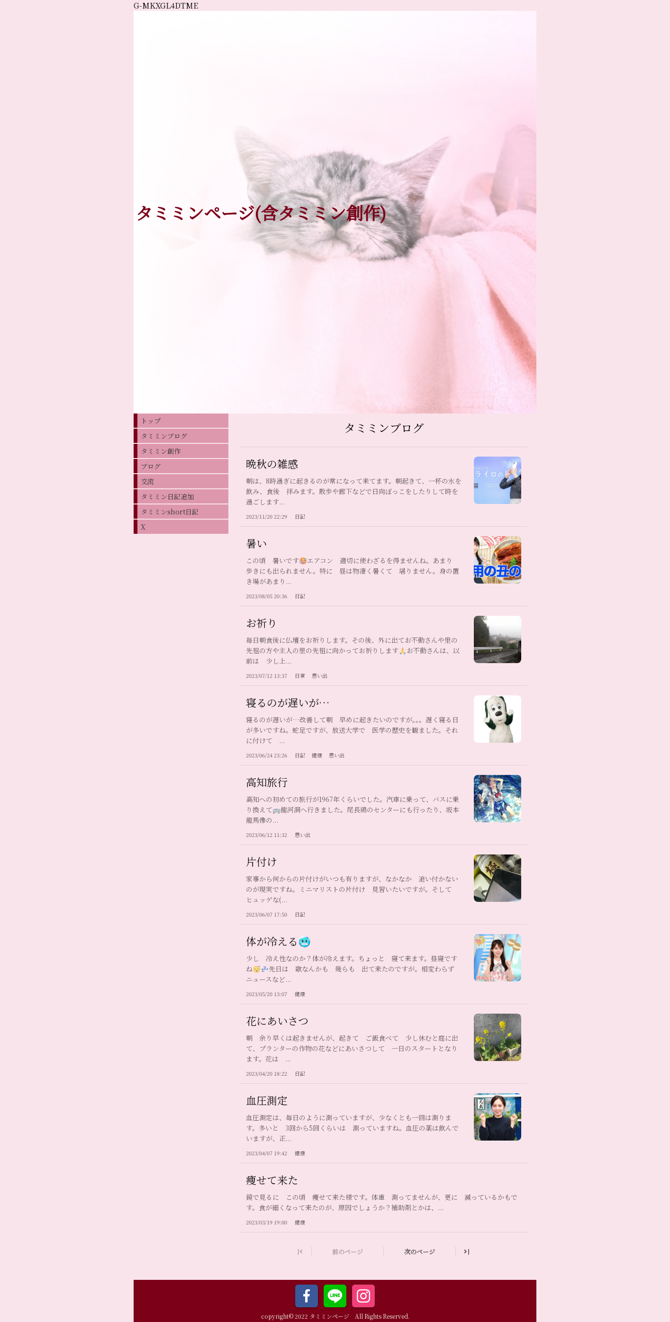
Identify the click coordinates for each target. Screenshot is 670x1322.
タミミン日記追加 (167, 496)
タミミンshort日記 (170, 511)
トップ (151, 420)
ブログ (151, 466)
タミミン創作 (161, 451)
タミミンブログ (164, 436)
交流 (147, 481)
